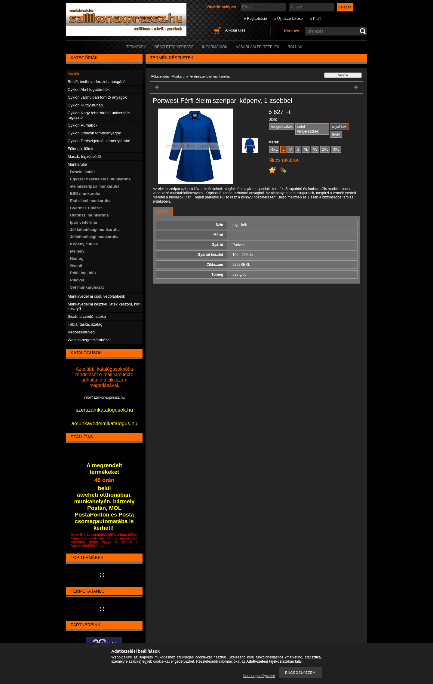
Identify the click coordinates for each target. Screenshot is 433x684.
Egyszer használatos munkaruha (100, 179)
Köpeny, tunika (84, 244)
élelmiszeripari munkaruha (94, 186)
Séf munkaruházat (87, 287)
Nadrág (77, 258)
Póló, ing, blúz (83, 273)
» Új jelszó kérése (288, 19)
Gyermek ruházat (86, 208)
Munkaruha (180, 76)
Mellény (77, 251)
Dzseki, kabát (82, 172)
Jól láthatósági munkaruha (95, 229)
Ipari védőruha (83, 222)
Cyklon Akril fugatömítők (88, 89)
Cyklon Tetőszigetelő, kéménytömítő (99, 141)
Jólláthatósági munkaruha (94, 237)
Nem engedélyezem (259, 676)
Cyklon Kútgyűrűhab (85, 105)
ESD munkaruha (85, 193)
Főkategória (160, 76)
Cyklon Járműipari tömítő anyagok (97, 97)
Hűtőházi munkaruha (89, 215)
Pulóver (77, 280)
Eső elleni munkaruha (90, 200)
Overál (76, 265)
